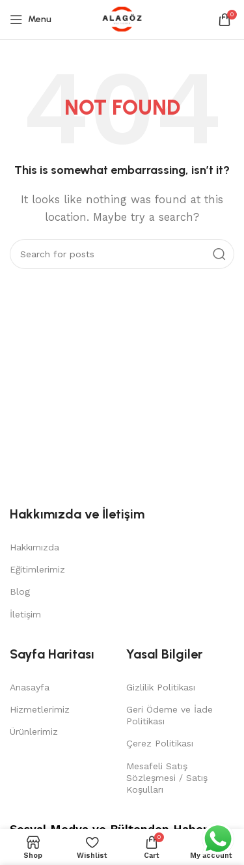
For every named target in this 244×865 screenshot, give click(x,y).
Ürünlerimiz (34, 731)
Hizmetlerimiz (40, 709)
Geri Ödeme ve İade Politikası (169, 715)
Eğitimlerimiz (37, 569)
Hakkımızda (34, 547)
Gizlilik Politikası (160, 687)
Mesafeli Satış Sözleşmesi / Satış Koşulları (167, 778)
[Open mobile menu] (30, 20)
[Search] (122, 254)
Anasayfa (29, 687)
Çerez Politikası (159, 743)
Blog (20, 591)
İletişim (25, 614)
